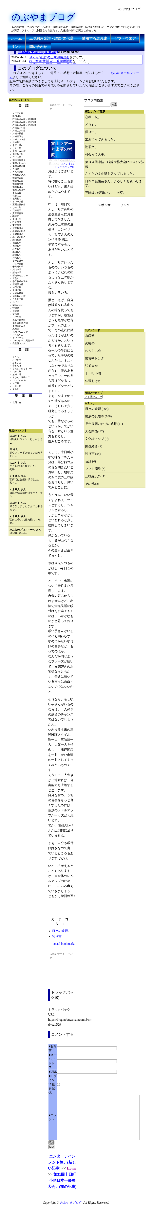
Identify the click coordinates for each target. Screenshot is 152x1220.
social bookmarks (64, 943)
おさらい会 (93, 351)
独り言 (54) (93, 453)
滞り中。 (91, 132)
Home (71, 1177)
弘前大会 (91, 365)
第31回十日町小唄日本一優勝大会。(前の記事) (62, 1189)
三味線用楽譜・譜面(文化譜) (51, 38)
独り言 (57, 936)
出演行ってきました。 (101, 139)
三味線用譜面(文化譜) (38, 51)
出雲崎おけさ (94, 358)
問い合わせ (38, 47)
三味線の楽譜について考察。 (105, 192)
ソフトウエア (125, 38)
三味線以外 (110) (96, 476)
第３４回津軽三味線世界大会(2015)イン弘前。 (114, 164)
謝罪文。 (91, 147)
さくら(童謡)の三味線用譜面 (49, 57)
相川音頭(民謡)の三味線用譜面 (50, 61)
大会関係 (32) (94, 431)
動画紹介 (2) (93, 446)
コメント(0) (67, 163)
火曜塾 (90, 343)
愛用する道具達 (94, 38)
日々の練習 (60, 931)
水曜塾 (90, 336)
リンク (16, 47)
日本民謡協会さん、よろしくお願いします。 (113, 183)
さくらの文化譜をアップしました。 (110, 173)
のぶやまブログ (43, 17)
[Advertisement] (80, 43)
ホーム (16, 38)
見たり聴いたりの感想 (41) (104, 423)
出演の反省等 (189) (98, 416)
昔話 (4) (90, 461)
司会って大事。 (96, 154)
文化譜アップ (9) (97, 438)
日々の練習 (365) (97, 408)
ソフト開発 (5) (95, 468)
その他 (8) (92, 483)
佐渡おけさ (93, 380)
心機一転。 (93, 117)
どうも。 (91, 124)
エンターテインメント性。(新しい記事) (62, 1171)
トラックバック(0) (64, 167)
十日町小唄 (93, 373)
